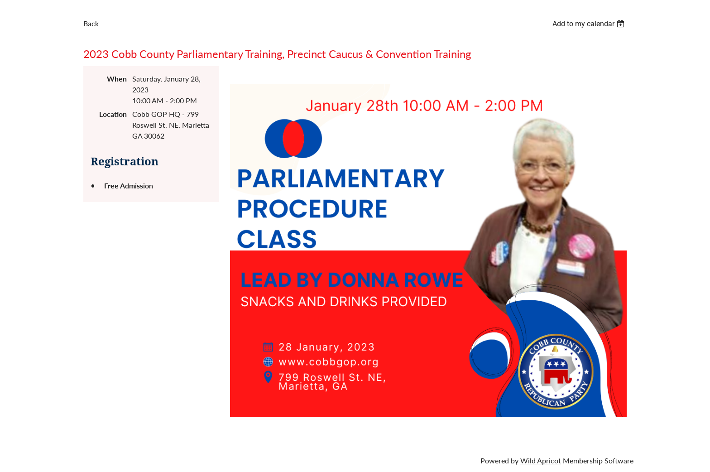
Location (113, 114)
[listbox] (589, 23)
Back (91, 23)
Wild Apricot (540, 460)
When (117, 78)
